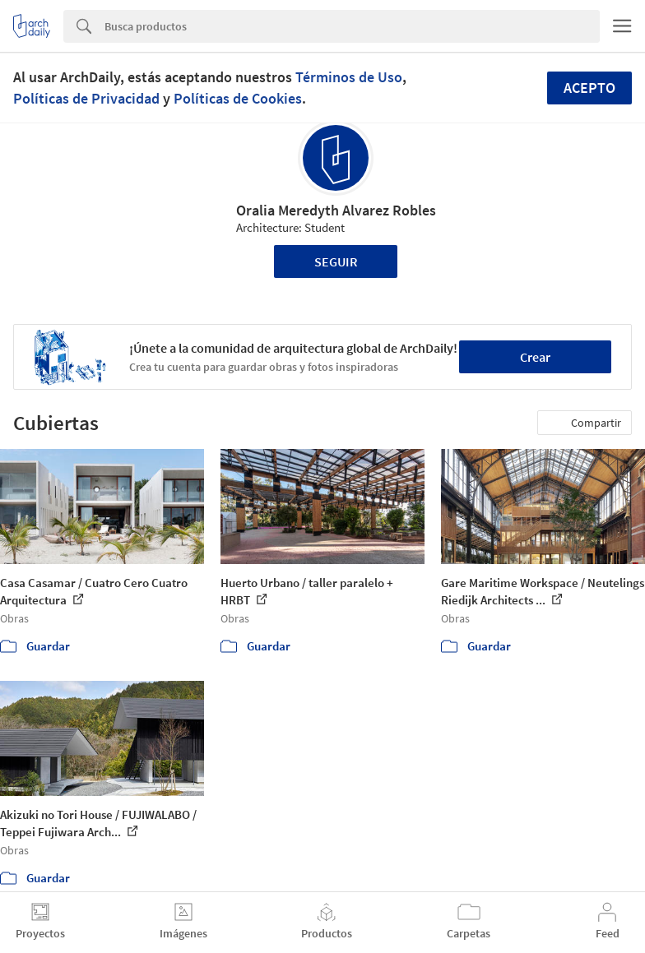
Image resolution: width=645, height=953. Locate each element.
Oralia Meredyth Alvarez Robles (336, 210)
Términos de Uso (348, 76)
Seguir (336, 261)
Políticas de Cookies (238, 98)
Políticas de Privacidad (86, 98)
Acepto (589, 87)
